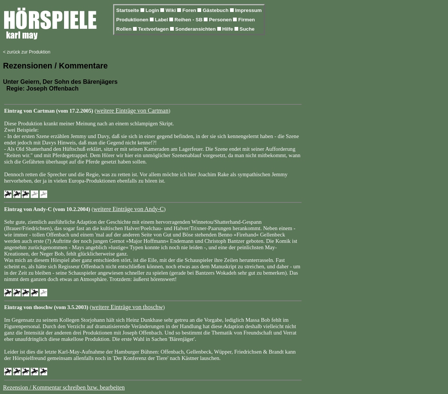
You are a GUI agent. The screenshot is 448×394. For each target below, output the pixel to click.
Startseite (128, 10)
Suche (247, 29)
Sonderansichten (196, 29)
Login (152, 10)
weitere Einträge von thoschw (127, 307)
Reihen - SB (189, 19)
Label (162, 19)
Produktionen (133, 19)
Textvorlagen (154, 29)
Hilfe (228, 29)
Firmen (246, 19)
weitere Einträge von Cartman (132, 110)
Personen (221, 19)
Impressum (248, 10)
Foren (190, 10)
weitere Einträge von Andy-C (128, 209)
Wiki (171, 10)
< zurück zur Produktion (26, 52)
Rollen (124, 29)
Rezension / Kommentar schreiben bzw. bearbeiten (64, 387)
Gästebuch (216, 10)
